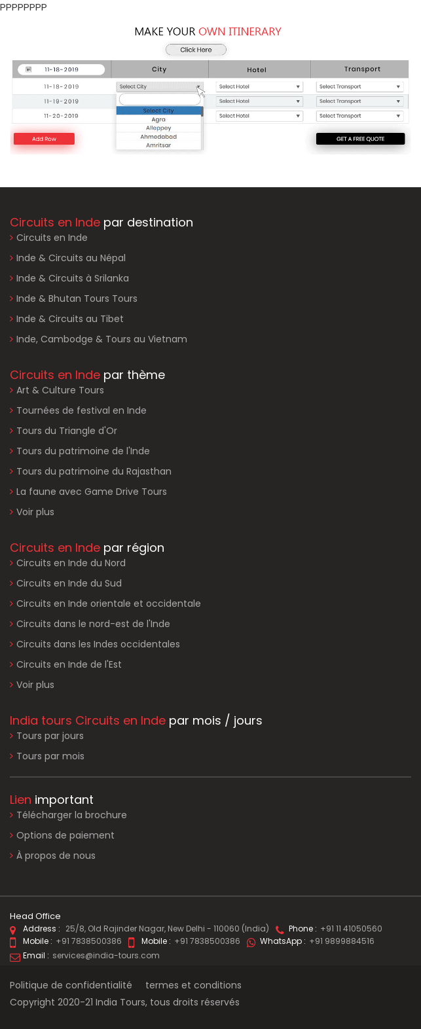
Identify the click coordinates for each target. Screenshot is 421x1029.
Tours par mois (50, 756)
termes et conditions (193, 985)
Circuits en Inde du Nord (71, 562)
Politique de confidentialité (71, 985)
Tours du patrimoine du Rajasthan (94, 471)
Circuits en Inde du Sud (69, 583)
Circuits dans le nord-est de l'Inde (93, 623)
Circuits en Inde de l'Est (69, 664)
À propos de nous (53, 856)
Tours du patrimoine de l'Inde (83, 451)
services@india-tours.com (106, 955)
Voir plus (35, 511)
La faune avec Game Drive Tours (91, 491)
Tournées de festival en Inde (81, 410)
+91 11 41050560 (351, 928)
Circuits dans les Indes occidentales (98, 644)
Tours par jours (50, 735)
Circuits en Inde (52, 237)
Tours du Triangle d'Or (66, 430)
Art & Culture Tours (60, 390)
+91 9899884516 (342, 941)
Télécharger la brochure (68, 815)
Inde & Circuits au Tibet (70, 318)
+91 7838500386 (89, 941)
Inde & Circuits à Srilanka (72, 278)
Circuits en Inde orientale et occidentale (108, 603)
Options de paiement (62, 835)
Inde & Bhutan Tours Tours (76, 298)
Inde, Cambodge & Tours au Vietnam (101, 339)
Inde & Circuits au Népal (71, 257)
